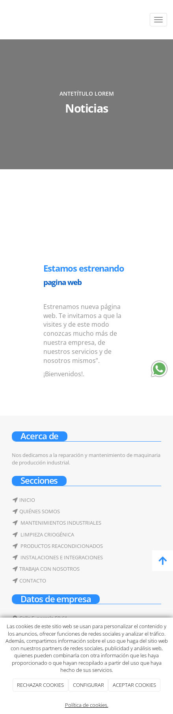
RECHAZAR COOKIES (40, 684)
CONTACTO (32, 580)
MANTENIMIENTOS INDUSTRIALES (60, 522)
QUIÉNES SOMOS (39, 511)
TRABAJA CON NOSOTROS (49, 568)
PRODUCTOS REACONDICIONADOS (61, 545)
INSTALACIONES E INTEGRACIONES (61, 557)
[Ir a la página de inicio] (4, 19)
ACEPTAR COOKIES (134, 684)
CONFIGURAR (88, 684)
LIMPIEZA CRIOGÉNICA (46, 534)
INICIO (27, 499)
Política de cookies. (86, 704)
